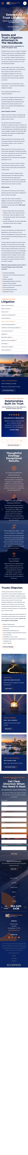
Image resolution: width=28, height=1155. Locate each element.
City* (2, 817)
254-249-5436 (16, 907)
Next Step (14, 853)
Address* (3, 811)
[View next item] (21, 440)
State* (3, 822)
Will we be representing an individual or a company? (11, 845)
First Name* (4, 800)
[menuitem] (14, 305)
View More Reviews (14, 445)
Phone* (3, 833)
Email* (3, 838)
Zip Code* (3, 827)
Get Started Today (14, 26)
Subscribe (13, 869)
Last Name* (4, 806)
